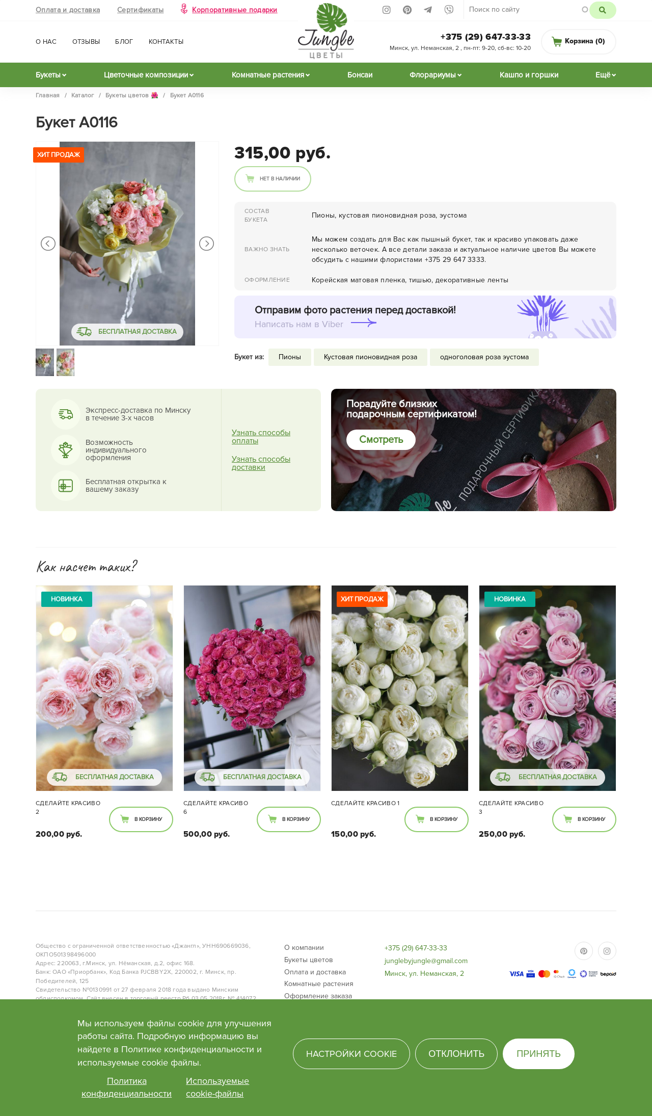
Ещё (602, 74)
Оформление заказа (318, 996)
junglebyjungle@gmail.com (426, 960)
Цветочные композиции (146, 74)
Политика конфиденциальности (127, 1087)
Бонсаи (359, 74)
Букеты (48, 74)
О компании (304, 947)
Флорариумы (433, 74)
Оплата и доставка (68, 10)
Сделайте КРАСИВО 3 (511, 808)
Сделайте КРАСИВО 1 (365, 803)
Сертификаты (140, 10)
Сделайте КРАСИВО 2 (68, 808)
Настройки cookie (351, 1053)
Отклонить (456, 1054)
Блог (124, 42)
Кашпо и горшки (529, 74)
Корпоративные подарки (234, 10)
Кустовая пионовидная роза (370, 357)
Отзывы (86, 42)
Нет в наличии (280, 179)
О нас (46, 42)
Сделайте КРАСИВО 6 (215, 808)
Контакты (166, 42)
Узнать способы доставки (261, 463)
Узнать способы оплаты (261, 437)
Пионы (290, 357)
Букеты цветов (308, 959)
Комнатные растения (268, 74)
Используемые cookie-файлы (217, 1087)
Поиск (602, 10)
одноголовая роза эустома (484, 357)
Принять (539, 1054)
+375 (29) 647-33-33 (486, 36)
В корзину (148, 819)
